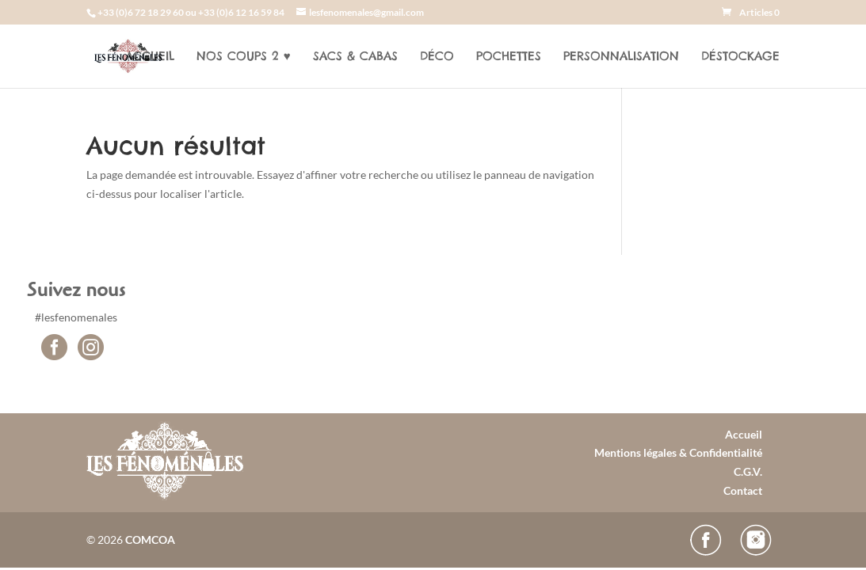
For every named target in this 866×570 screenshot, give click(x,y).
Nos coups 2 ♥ (243, 57)
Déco (437, 57)
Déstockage (740, 57)
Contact (742, 490)
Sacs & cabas (355, 57)
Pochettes (508, 57)
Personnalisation (621, 57)
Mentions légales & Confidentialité (678, 452)
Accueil (149, 57)
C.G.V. (748, 471)
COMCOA (150, 539)
